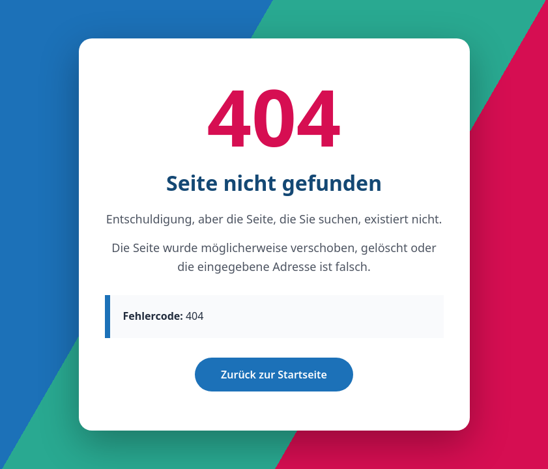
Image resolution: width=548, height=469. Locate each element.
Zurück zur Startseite (274, 374)
